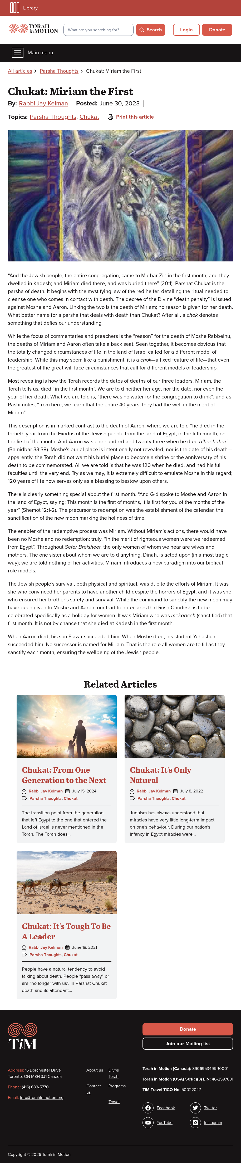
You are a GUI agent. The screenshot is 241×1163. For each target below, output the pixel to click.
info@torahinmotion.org (41, 1097)
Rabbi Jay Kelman (43, 103)
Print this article (130, 117)
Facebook (166, 1108)
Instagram (213, 1122)
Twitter (210, 1108)
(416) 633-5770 (35, 1087)
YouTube (165, 1122)
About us (94, 1070)
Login (186, 30)
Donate (217, 30)
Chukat (89, 117)
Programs (117, 1086)
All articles (20, 71)
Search (154, 30)
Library (24, 7)
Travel (114, 1101)
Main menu (32, 53)
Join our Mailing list (188, 1044)
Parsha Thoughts (59, 71)
